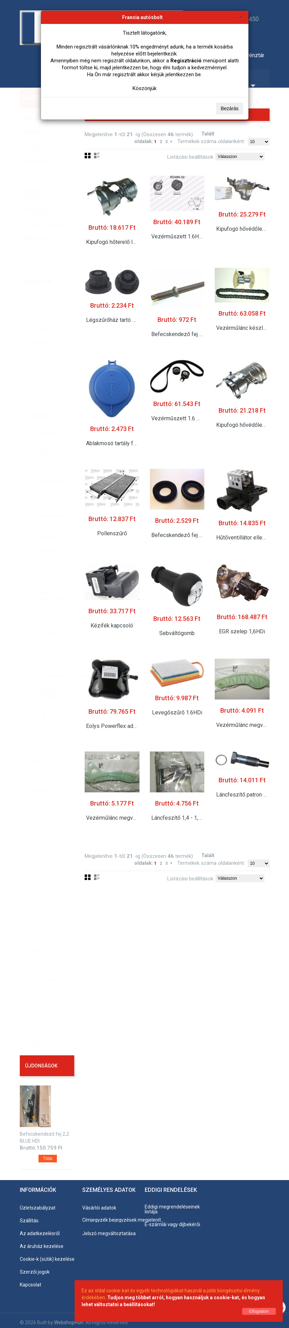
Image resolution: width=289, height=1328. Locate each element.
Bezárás (229, 108)
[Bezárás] (241, 16)
